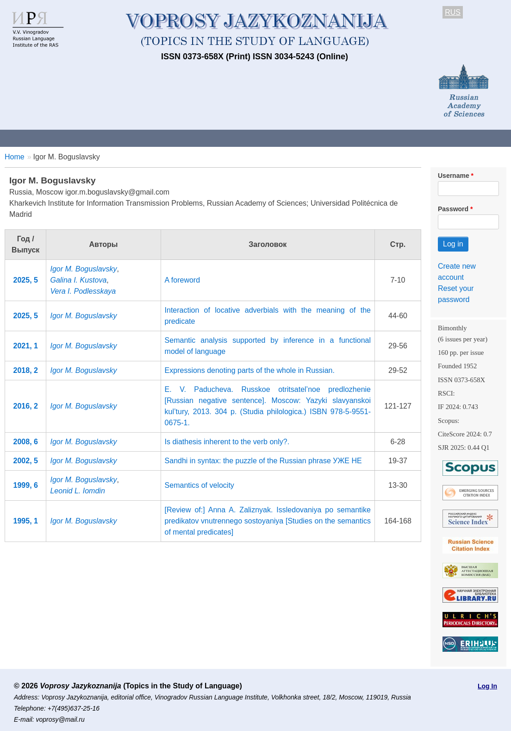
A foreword (182, 280)
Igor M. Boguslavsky (83, 269)
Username (453, 175)
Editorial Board (435, 138)
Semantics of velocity (199, 485)
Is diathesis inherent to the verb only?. (227, 442)
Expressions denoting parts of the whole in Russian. (250, 370)
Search (490, 138)
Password (453, 209)
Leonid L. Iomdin (77, 491)
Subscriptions (370, 138)
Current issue (260, 138)
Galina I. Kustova (78, 280)
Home (15, 157)
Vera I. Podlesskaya (83, 291)
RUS (453, 12)
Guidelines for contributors (177, 138)
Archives (315, 138)
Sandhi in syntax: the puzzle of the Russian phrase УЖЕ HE (263, 461)
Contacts (100, 138)
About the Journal (38, 138)
